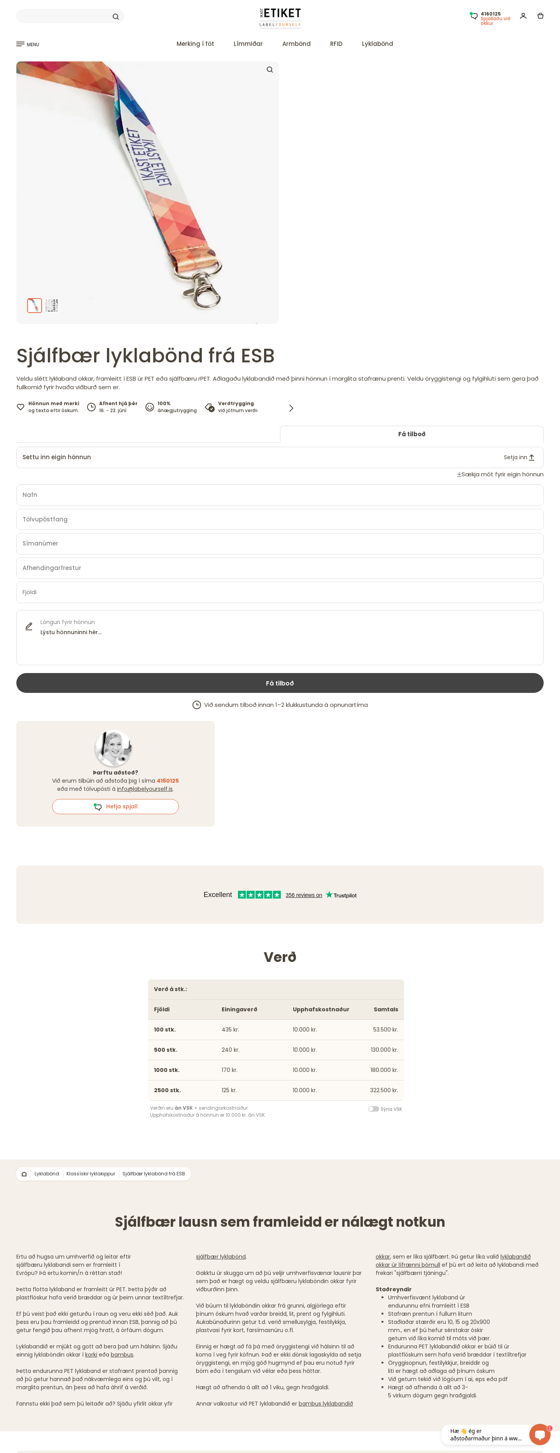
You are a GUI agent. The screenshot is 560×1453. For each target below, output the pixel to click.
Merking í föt (195, 44)
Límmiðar (248, 44)
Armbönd (296, 44)
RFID (336, 44)
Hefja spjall (115, 807)
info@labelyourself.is (145, 789)
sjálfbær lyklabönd (221, 1257)
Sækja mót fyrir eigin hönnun (503, 474)
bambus (122, 1355)
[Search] (70, 16)
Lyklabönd (377, 44)
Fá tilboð (411, 434)
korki (91, 1355)
